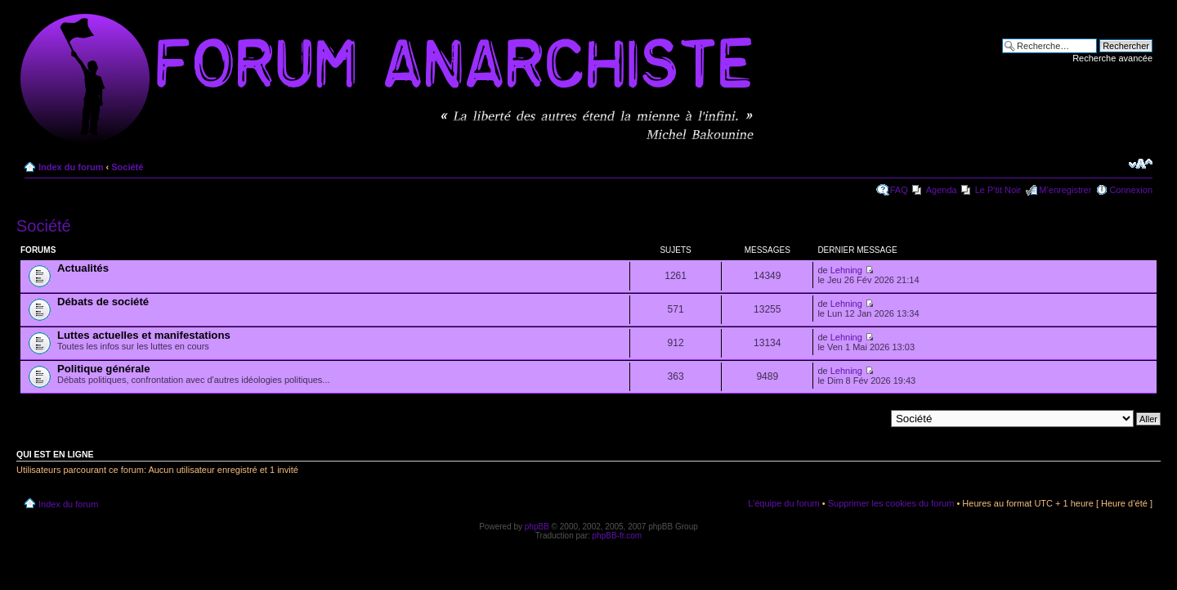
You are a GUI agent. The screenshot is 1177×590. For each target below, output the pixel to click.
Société (127, 167)
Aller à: (870, 418)
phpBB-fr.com (617, 535)
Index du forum (70, 167)
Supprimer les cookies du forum (891, 503)
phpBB (537, 526)
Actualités (83, 268)
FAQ (899, 190)
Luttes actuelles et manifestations (143, 335)
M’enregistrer (1065, 190)
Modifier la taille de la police (1140, 163)
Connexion (1130, 190)
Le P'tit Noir (998, 190)
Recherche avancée (1112, 58)
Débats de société (103, 301)
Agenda (941, 190)
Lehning (846, 270)
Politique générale (103, 369)
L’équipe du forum (783, 503)
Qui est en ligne (55, 454)
